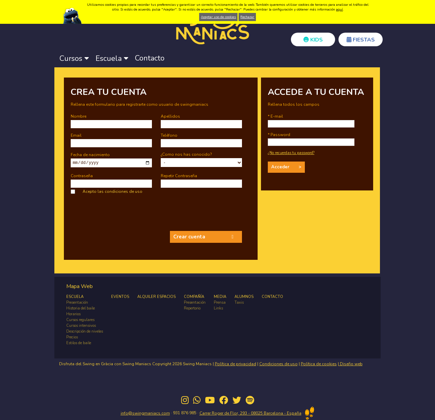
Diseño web (351, 364)
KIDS (313, 40)
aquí (339, 9)
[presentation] (122, 214)
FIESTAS (361, 40)
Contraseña (82, 176)
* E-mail (275, 116)
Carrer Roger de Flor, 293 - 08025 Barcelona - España (250, 413)
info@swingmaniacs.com (145, 413)
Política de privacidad (235, 364)
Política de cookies (319, 364)
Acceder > (286, 167)
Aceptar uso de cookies (218, 17)
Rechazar (247, 17)
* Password (279, 134)
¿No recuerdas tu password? (291, 152)
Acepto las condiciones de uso (112, 191)
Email (76, 135)
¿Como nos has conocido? (186, 154)
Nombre (78, 116)
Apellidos (170, 116)
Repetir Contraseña (179, 176)
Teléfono (169, 135)
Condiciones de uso (278, 364)
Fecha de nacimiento (90, 154)
